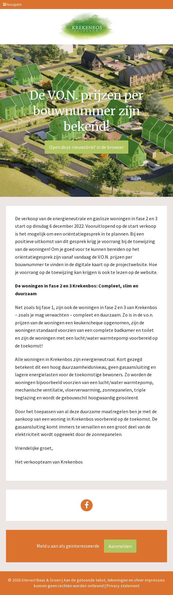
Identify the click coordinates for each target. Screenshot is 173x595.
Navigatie (12, 4)
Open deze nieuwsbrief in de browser (86, 147)
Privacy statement (122, 585)
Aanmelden (120, 546)
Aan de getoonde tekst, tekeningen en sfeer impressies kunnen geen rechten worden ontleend (99, 582)
